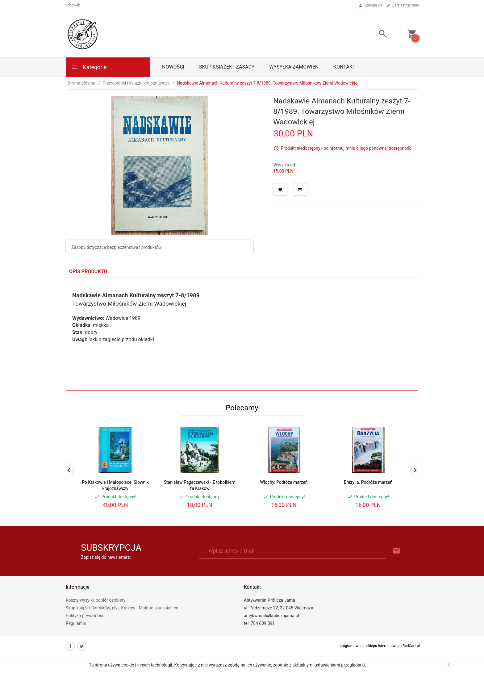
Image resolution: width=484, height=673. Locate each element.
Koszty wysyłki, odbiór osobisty (95, 600)
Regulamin (76, 623)
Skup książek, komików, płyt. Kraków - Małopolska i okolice (122, 607)
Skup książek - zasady (226, 67)
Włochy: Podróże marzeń (283, 482)
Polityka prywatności (86, 615)
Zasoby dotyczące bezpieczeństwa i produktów (116, 247)
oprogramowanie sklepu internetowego (369, 646)
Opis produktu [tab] (88, 271)
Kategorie (88, 67)
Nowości (173, 67)
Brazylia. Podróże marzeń (368, 482)
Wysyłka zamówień (294, 67)
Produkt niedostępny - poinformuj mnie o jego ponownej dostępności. (347, 147)
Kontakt (344, 67)
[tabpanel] (242, 334)
